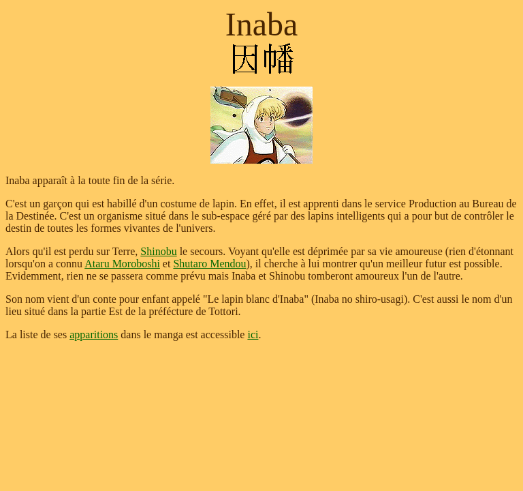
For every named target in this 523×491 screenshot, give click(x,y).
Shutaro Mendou (209, 263)
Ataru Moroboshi (122, 263)
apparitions (93, 334)
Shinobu (158, 251)
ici (252, 334)
